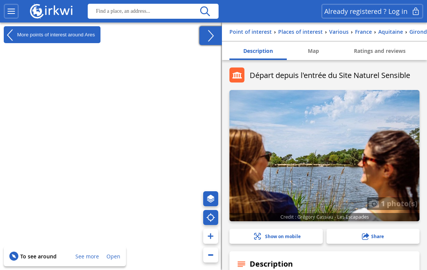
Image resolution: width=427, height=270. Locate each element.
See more (87, 256)
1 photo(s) (393, 203)
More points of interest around (49, 35)
